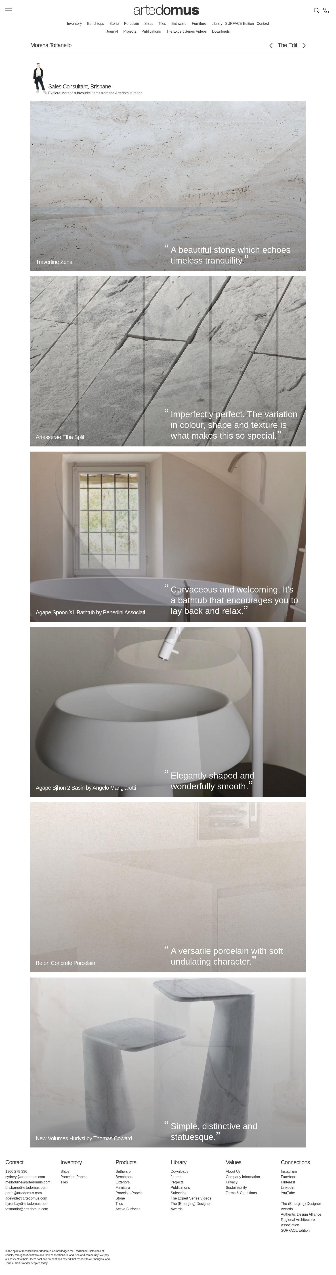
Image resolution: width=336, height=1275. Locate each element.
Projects (129, 31)
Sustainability (236, 1187)
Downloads (221, 31)
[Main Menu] (8, 10)
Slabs (148, 23)
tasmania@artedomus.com (26, 1209)
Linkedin (287, 1187)
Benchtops (95, 23)
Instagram (289, 1171)
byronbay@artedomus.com (26, 1204)
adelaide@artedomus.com (26, 1198)
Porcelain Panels (74, 1177)
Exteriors (123, 1182)
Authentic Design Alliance (301, 1214)
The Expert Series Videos (186, 31)
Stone (114, 23)
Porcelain (131, 23)
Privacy (231, 1182)
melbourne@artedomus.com (27, 1182)
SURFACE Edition (239, 23)
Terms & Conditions (241, 1193)
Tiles (162, 23)
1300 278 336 (16, 1171)
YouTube (288, 1193)
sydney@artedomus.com (25, 1177)
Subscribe (179, 1193)
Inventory (74, 23)
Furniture (199, 23)
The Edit (287, 45)
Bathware (179, 23)
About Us (233, 1171)
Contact (263, 23)
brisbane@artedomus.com (26, 1187)
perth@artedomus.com (23, 1193)
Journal (112, 31)
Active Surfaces (128, 1209)
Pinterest (288, 1182)
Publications (151, 31)
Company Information (243, 1177)
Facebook (288, 1177)
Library (217, 23)
